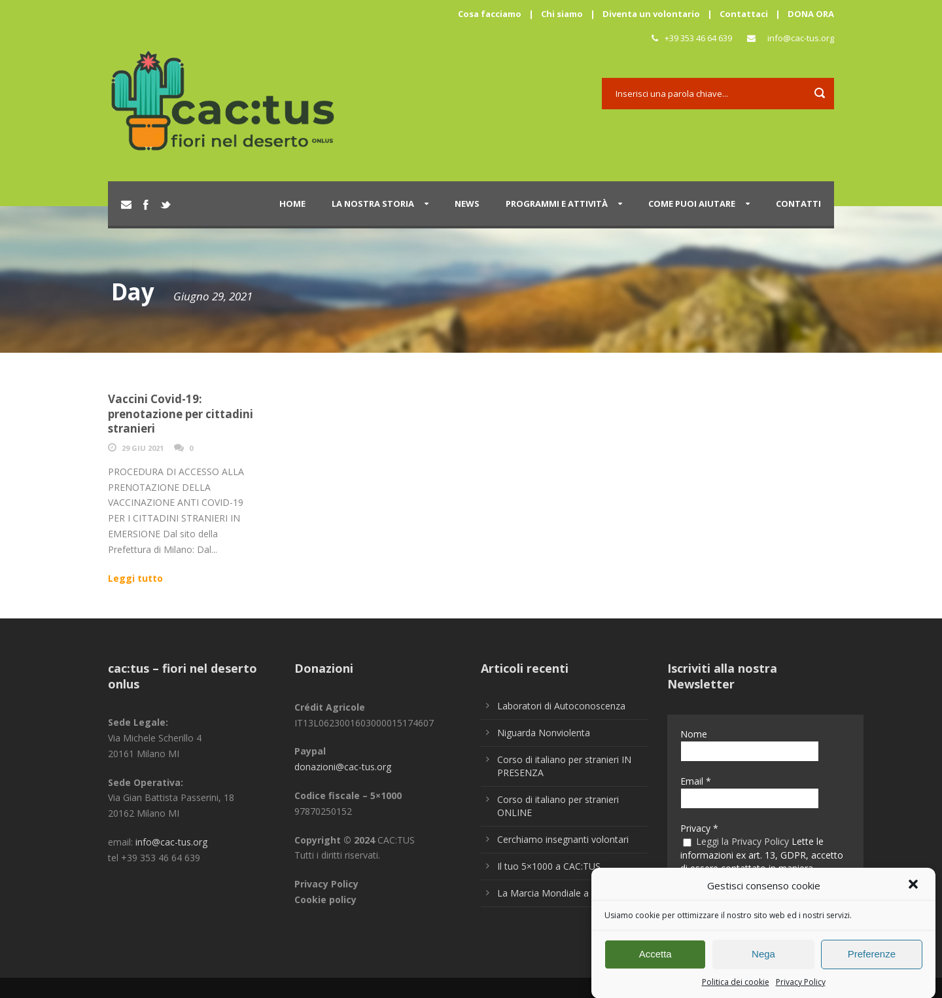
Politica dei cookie (735, 987)
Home (292, 203)
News (467, 203)
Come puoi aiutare (691, 203)
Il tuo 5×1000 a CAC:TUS (549, 866)
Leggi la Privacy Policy (742, 841)
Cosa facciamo (489, 14)
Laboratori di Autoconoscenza (561, 706)
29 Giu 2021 (143, 448)
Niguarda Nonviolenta (543, 732)
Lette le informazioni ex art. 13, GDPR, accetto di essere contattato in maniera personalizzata (761, 861)
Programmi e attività (557, 203)
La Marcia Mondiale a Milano (558, 893)
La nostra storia (373, 203)
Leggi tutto (135, 578)
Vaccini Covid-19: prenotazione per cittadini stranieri (180, 413)
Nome (693, 734)
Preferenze (872, 959)
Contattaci (744, 14)
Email (695, 781)
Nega (763, 959)
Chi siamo (562, 14)
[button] (914, 892)
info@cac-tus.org (800, 38)
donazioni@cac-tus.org (342, 766)
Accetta (655, 959)
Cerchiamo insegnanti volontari (563, 839)
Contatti (798, 203)
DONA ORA (811, 14)
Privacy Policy (801, 987)
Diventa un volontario (651, 14)
